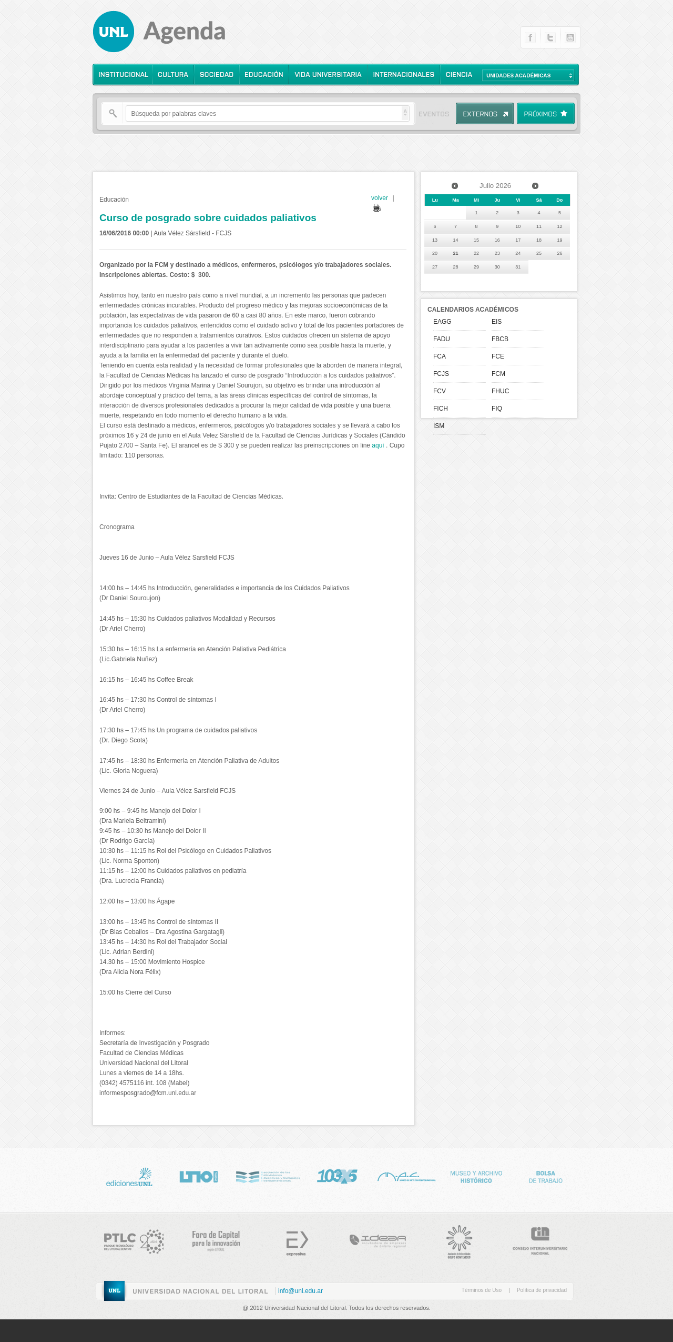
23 (497, 253)
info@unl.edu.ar (300, 1291)
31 (518, 267)
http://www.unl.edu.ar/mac (406, 1175)
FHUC (500, 391)
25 (539, 253)
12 (559, 226)
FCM (498, 373)
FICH (440, 408)
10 (518, 226)
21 (455, 253)
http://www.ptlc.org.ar (129, 1239)
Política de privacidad (542, 1290)
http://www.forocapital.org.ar (209, 1239)
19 (559, 240)
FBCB (500, 339)
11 (539, 226)
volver (379, 198)
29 (476, 267)
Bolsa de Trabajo (545, 1175)
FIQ (497, 408)
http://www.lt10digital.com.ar (198, 1175)
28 (455, 267)
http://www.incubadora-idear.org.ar (371, 1239)
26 (559, 253)
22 (476, 253)
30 (497, 267)
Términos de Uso (482, 1290)
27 (434, 267)
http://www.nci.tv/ (267, 1175)
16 (497, 240)
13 (434, 240)
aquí (378, 445)
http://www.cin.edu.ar (533, 1239)
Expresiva (290, 1239)
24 (518, 253)
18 (539, 240)
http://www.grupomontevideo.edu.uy (452, 1239)
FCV (439, 391)
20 (434, 253)
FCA (439, 356)
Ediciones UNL (129, 1175)
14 (455, 240)
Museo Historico (476, 1175)
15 (476, 240)
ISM (438, 426)
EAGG (442, 321)
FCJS (441, 373)
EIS (497, 321)
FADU (441, 339)
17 (518, 240)
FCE (498, 356)
